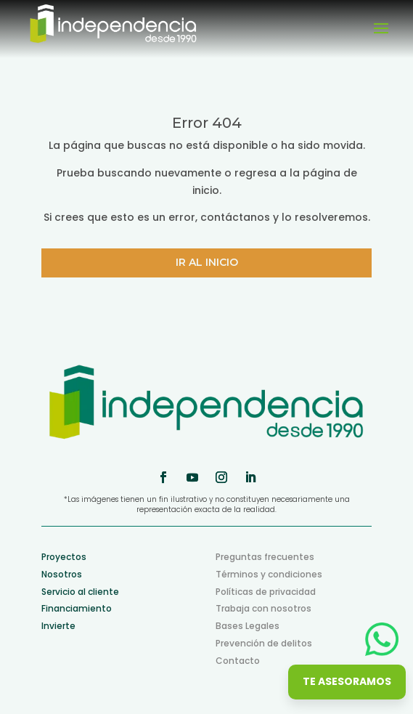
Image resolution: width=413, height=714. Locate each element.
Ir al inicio (207, 262)
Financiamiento (76, 608)
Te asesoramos (347, 681)
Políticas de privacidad (266, 591)
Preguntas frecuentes (265, 557)
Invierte (58, 626)
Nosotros (61, 574)
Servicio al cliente (80, 591)
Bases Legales (247, 626)
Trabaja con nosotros (263, 608)
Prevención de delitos (264, 643)
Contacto (238, 660)
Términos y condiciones (269, 574)
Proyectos (63, 557)
